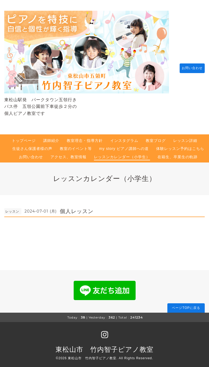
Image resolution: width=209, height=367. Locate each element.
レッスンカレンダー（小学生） (122, 154)
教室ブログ (156, 138)
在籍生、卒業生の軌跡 (177, 154)
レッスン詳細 (185, 138)
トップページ (24, 138)
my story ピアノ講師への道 (124, 146)
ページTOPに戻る (186, 305)
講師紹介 (51, 138)
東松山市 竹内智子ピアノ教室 (104, 346)
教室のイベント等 (76, 146)
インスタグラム (124, 138)
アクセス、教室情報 (68, 154)
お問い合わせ (190, 67)
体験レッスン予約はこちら (180, 146)
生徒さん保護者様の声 (32, 146)
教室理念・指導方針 (85, 138)
